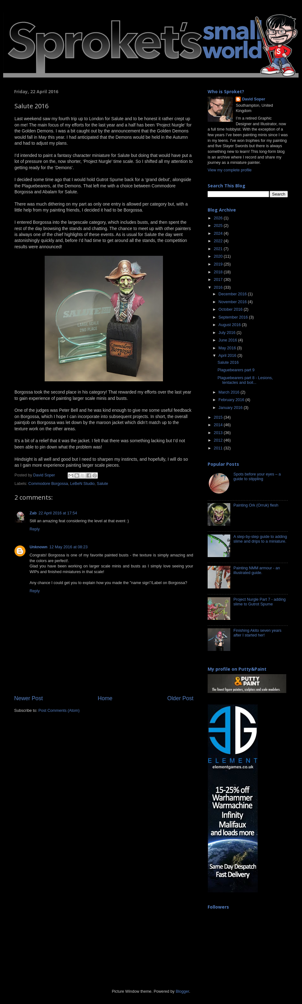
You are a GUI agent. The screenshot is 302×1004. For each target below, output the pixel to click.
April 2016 (228, 355)
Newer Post (28, 698)
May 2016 (228, 348)
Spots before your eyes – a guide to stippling (257, 476)
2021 (219, 249)
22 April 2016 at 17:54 (57, 513)
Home (105, 698)
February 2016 (232, 400)
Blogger (182, 991)
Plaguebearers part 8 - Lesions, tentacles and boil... (245, 380)
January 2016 (231, 407)
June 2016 (228, 340)
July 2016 (228, 332)
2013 (219, 433)
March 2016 (230, 392)
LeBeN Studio (82, 483)
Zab (33, 513)
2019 (219, 264)
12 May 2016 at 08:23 (68, 547)
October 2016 (231, 309)
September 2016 (234, 317)
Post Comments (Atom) (59, 710)
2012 (219, 440)
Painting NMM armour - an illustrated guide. (256, 570)
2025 (219, 225)
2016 (219, 287)
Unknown (39, 547)
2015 (219, 417)
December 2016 (233, 294)
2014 (219, 425)
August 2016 (230, 325)
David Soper (253, 99)
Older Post (180, 698)
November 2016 (233, 302)
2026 (219, 218)
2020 (219, 256)
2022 (219, 241)
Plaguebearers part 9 (235, 370)
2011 (219, 448)
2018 (219, 272)
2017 (219, 279)
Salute (102, 483)
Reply (35, 529)
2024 (219, 233)
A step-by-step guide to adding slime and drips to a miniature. (260, 539)
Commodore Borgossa (48, 483)
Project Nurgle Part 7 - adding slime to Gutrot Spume (259, 601)
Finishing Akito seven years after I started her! (257, 632)
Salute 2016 (227, 362)
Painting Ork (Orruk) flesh (255, 505)
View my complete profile (230, 170)
